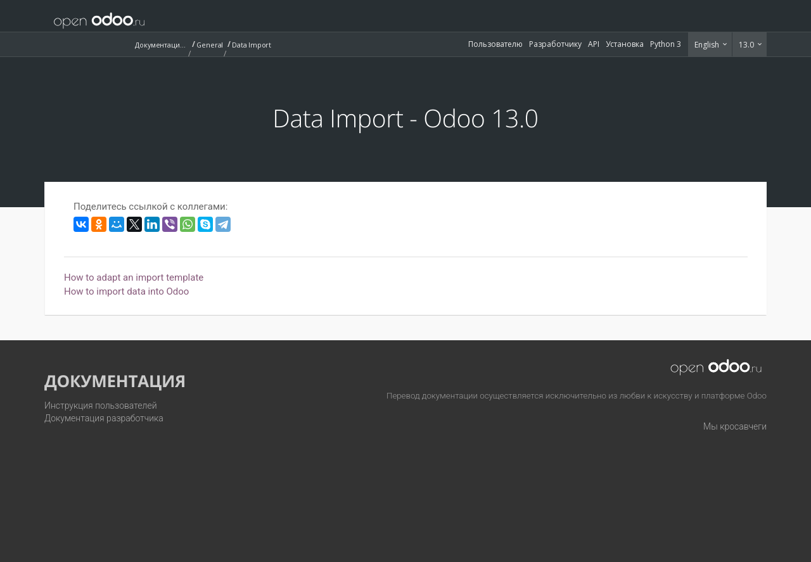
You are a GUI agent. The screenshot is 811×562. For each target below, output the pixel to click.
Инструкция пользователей (100, 405)
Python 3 (665, 44)
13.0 (747, 44)
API (593, 44)
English (707, 44)
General (209, 44)
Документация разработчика (103, 418)
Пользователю (495, 44)
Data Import (251, 44)
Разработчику (555, 44)
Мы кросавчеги (735, 426)
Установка (625, 44)
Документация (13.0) (160, 44)
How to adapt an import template (133, 277)
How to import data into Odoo (126, 291)
